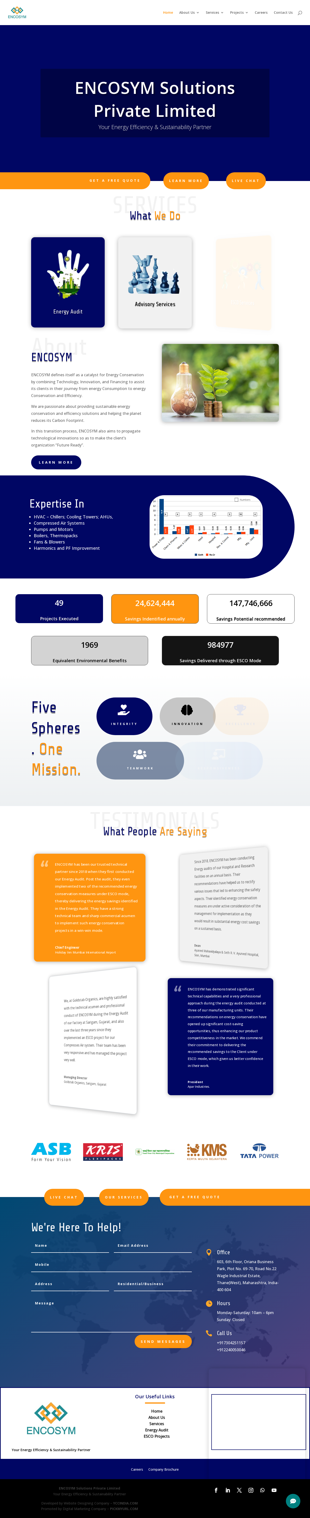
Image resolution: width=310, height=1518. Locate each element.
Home (168, 13)
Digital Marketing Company (84, 1508)
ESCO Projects (157, 1436)
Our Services (144, 1197)
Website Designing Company (86, 1503)
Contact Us (283, 13)
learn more (186, 180)
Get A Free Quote (115, 180)
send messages (163, 1341)
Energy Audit (156, 1430)
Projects (237, 13)
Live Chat (246, 180)
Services (212, 13)
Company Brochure (163, 1470)
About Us (187, 13)
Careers (261, 13)
